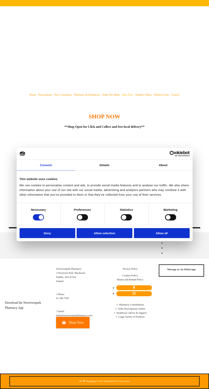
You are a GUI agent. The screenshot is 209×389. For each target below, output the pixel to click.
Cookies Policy (130, 275)
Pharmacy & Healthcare (87, 94)
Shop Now (127, 94)
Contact (175, 94)
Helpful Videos (143, 94)
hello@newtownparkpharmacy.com (74, 315)
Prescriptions (45, 94)
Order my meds (111, 94)
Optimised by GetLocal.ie (117, 381)
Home (33, 94)
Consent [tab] (46, 165)
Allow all (162, 233)
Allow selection (104, 233)
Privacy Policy (130, 268)
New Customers (63, 94)
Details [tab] (104, 165)
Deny (47, 233)
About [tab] (163, 165)
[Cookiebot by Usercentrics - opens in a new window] (172, 154)
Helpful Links (161, 94)
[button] (73, 322)
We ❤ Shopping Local (90, 381)
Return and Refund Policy (130, 279)
